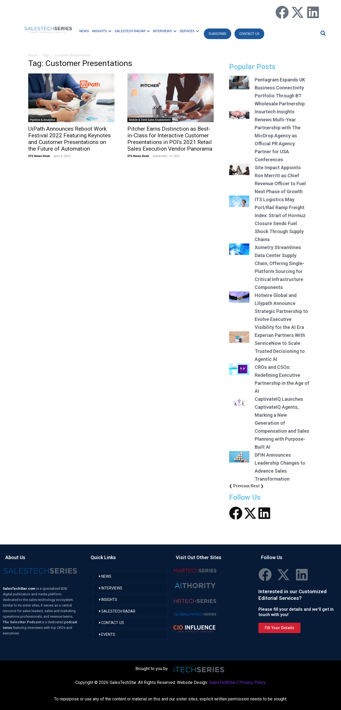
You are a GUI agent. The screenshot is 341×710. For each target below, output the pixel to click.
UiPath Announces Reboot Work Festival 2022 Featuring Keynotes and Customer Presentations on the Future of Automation (69, 139)
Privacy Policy (252, 682)
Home (32, 55)
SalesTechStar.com (19, 589)
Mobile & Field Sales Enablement (149, 120)
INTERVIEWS (164, 31)
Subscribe (217, 34)
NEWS (84, 31)
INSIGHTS (101, 31)
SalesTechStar (222, 682)
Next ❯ (257, 485)
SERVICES (189, 31)
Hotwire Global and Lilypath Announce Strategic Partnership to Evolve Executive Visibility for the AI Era (281, 311)
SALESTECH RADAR (132, 31)
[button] (322, 33)
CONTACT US (249, 34)
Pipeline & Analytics (42, 120)
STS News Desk (39, 156)
